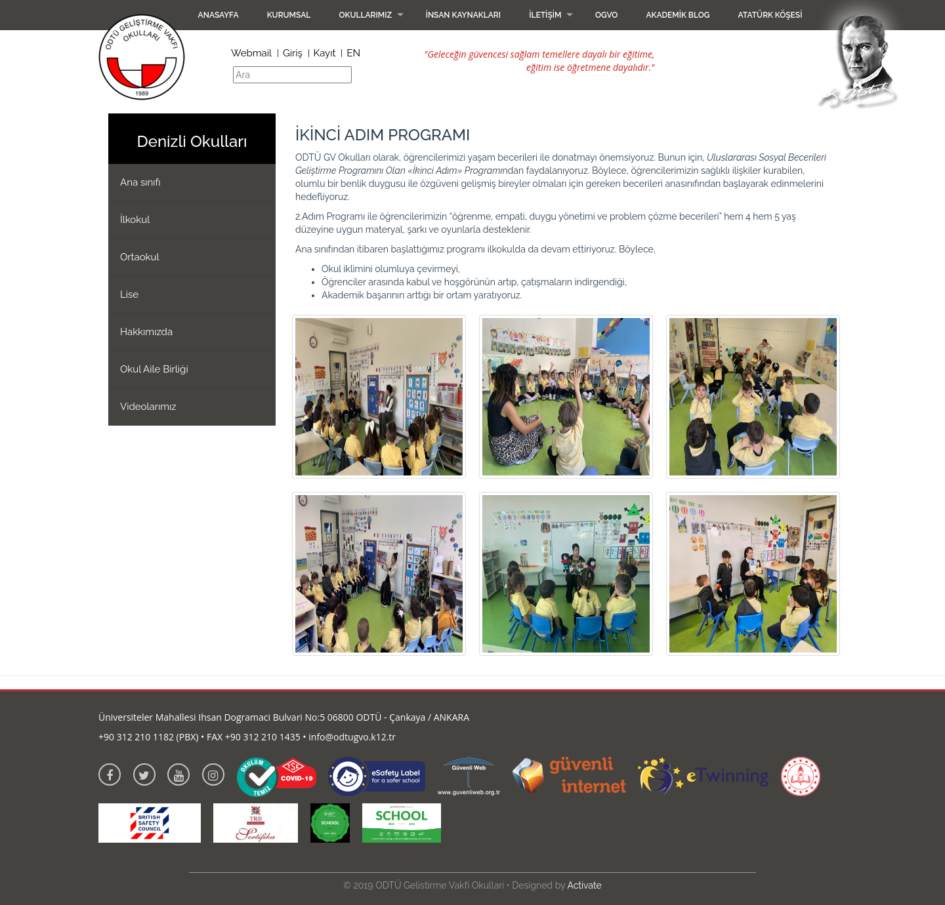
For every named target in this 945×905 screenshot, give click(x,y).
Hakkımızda (146, 332)
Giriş (293, 53)
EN (353, 53)
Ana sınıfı (140, 182)
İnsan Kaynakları (463, 15)
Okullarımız (365, 15)
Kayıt (325, 53)
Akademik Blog (677, 15)
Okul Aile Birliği (154, 369)
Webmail (251, 53)
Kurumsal (289, 15)
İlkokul (135, 220)
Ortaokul (139, 257)
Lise (129, 294)
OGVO (606, 15)
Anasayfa (218, 15)
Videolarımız (148, 406)
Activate (584, 885)
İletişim (545, 15)
